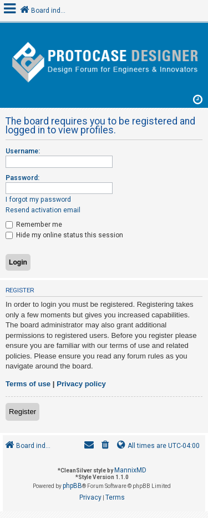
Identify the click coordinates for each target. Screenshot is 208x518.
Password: (22, 178)
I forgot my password (38, 199)
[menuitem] (105, 446)
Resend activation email (43, 210)
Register (22, 411)
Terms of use (28, 384)
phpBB (72, 486)
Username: (23, 151)
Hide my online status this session (64, 235)
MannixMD (130, 470)
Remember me (34, 224)
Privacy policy (81, 384)
